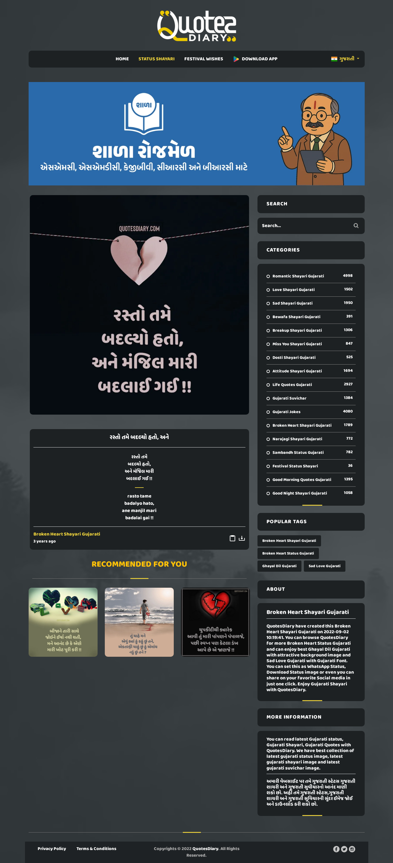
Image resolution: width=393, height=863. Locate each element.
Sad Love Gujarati (325, 566)
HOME (122, 59)
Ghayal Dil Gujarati (279, 566)
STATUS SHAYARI (157, 59)
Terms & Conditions (96, 848)
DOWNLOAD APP (255, 59)
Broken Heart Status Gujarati (288, 553)
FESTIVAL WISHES (203, 59)
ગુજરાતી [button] (343, 59)
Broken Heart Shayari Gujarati (66, 534)
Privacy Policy (52, 848)
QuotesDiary (205, 848)
